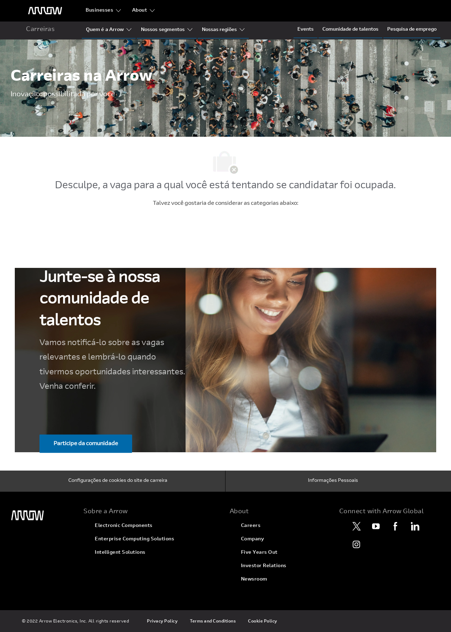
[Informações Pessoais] (333, 481)
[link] (43, 515)
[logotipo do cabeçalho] (45, 11)
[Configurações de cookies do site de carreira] (117, 481)
